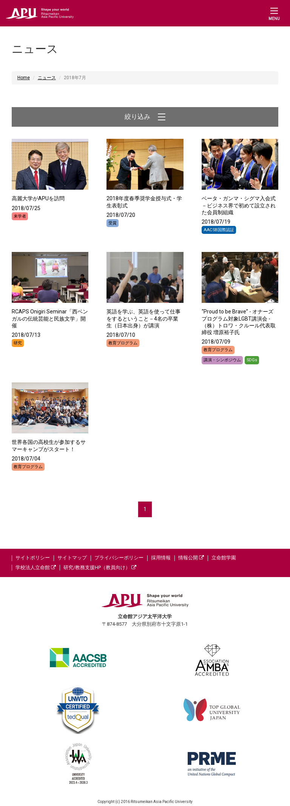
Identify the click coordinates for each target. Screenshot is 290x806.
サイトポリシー (32, 557)
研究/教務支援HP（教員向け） (99, 567)
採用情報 (161, 557)
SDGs (252, 360)
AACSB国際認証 (219, 229)
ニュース (47, 77)
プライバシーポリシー (118, 557)
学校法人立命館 (35, 567)
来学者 (20, 216)
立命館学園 (223, 557)
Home (23, 77)
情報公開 (191, 557)
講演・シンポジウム (222, 360)
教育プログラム (122, 343)
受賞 (112, 223)
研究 (18, 343)
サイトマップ (72, 557)
